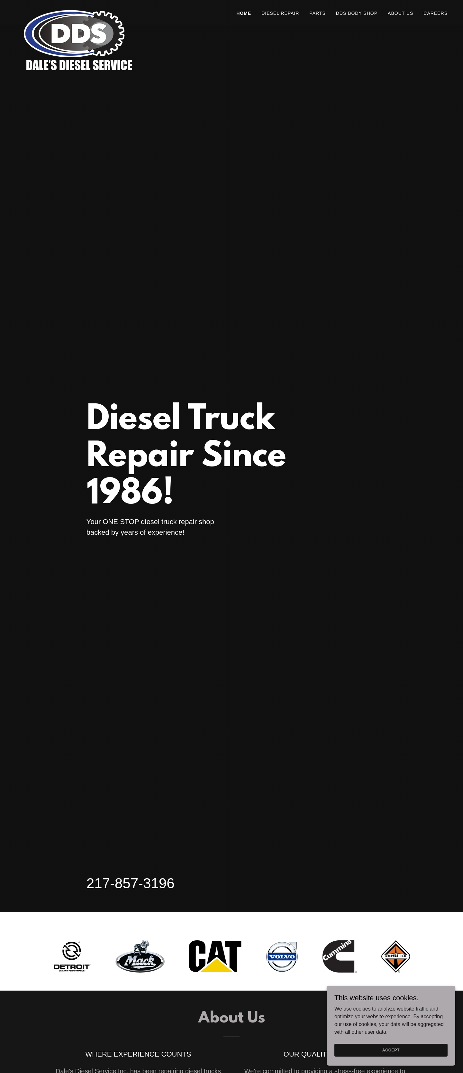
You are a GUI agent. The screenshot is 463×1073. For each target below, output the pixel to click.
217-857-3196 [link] (130, 883)
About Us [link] (400, 13)
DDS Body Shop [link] (356, 13)
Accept (391, 1050)
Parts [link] (317, 13)
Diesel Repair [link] (280, 13)
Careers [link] (435, 13)
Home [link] (243, 13)
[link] (77, 11)
